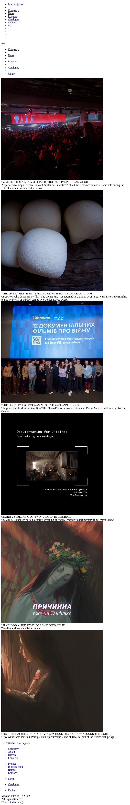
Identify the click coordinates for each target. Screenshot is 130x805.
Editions (12, 772)
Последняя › (24, 743)
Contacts (13, 757)
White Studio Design (12, 802)
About (11, 751)
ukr (10, 25)
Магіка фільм (16, 4)
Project (12, 763)
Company (13, 748)
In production (15, 766)
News (11, 778)
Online (12, 790)
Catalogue (13, 784)
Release (12, 769)
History (12, 754)
